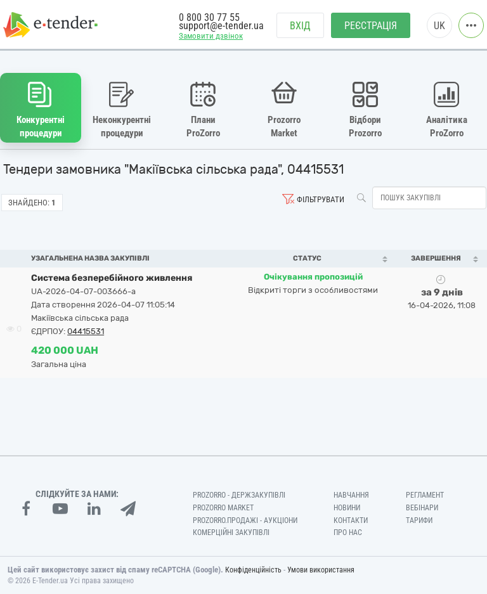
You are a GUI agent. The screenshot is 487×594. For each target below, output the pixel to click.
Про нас (348, 532)
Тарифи (419, 520)
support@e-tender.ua (221, 26)
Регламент (425, 495)
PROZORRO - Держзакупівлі (239, 495)
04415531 (85, 331)
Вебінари (422, 507)
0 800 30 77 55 (209, 17)
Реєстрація (370, 26)
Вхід (300, 26)
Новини (347, 507)
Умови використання (320, 569)
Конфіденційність (253, 569)
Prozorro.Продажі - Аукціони (245, 520)
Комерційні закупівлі (231, 532)
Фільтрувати (320, 199)
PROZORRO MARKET (223, 507)
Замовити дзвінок (211, 36)
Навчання (351, 495)
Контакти (351, 520)
